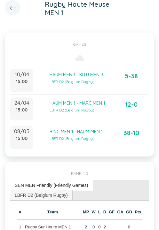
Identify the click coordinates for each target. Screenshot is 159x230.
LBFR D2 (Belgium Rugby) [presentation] (41, 195)
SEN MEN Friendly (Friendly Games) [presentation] (51, 185)
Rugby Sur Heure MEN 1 (48, 227)
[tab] (51, 185)
